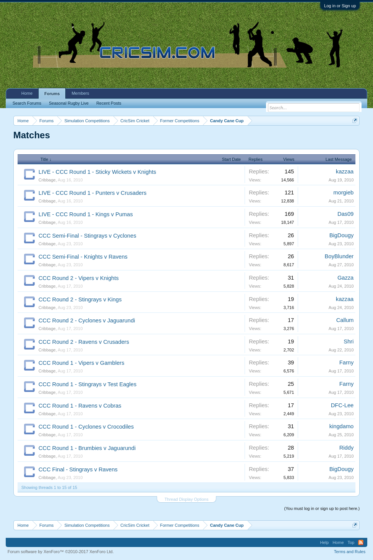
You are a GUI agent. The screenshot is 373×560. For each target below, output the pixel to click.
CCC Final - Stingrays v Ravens (78, 469)
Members (80, 93)
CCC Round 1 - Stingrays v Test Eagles (87, 384)
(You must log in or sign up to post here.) (322, 508)
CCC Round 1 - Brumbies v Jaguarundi (87, 448)
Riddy (346, 448)
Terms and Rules (350, 551)
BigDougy (341, 235)
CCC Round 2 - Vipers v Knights (79, 278)
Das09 (345, 214)
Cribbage (47, 180)
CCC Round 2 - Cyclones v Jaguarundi (87, 320)
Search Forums (27, 103)
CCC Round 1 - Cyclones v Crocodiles (86, 427)
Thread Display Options (187, 499)
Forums (52, 93)
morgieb (343, 192)
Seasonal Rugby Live (69, 103)
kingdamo (341, 426)
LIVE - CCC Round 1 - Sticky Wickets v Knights (97, 172)
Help (324, 542)
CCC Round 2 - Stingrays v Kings (80, 299)
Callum (345, 320)
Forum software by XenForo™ (61, 551)
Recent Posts (108, 103)
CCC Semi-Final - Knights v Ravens (83, 257)
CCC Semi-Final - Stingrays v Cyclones (87, 236)
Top (351, 542)
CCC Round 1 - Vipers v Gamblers (82, 363)
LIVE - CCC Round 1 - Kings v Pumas (86, 214)
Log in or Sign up (340, 5)
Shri (349, 341)
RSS (360, 542)
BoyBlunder (339, 256)
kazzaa (345, 171)
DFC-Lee (342, 405)
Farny (346, 362)
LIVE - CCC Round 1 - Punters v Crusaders (93, 193)
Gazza (345, 278)
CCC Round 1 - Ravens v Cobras (80, 406)
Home (26, 93)
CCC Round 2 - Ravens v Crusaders (84, 342)
